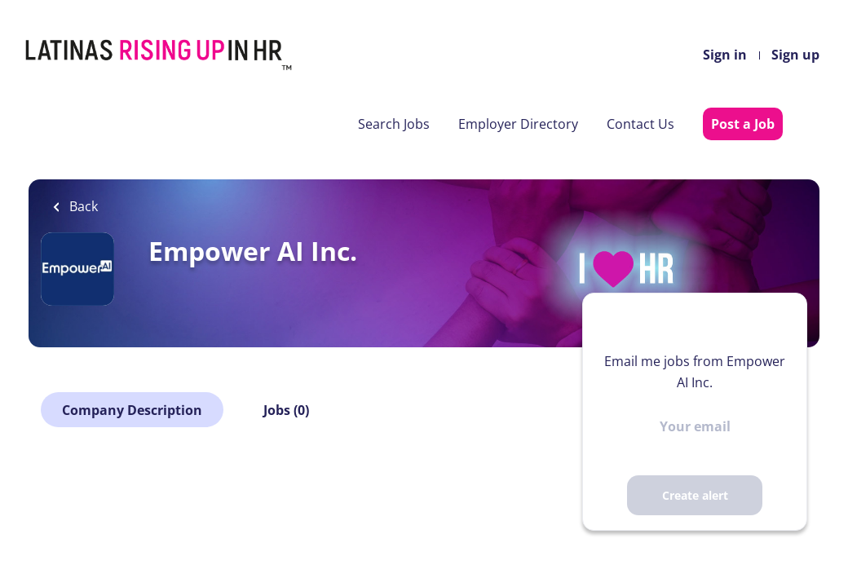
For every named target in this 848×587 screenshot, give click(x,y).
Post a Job (743, 124)
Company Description (132, 410)
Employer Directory (518, 124)
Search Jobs (394, 124)
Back (82, 206)
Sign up (795, 54)
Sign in (725, 54)
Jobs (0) (286, 410)
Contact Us (640, 124)
